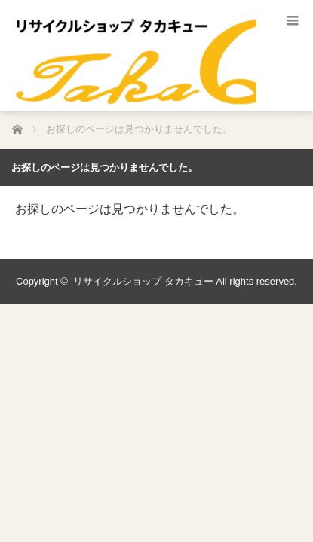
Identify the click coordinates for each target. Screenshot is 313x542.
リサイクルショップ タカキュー (143, 281)
